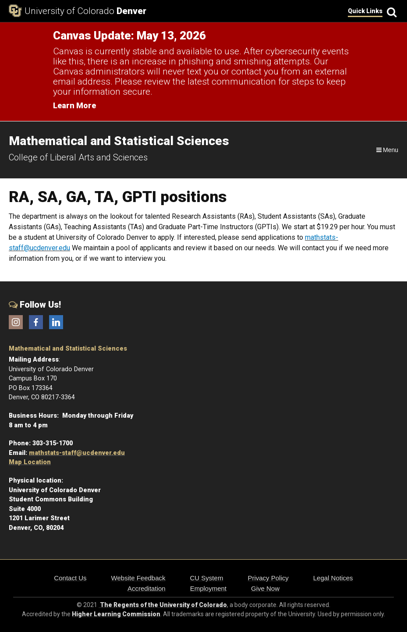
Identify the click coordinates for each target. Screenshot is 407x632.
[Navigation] (386, 149)
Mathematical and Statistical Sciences (68, 348)
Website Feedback (138, 578)
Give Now (265, 588)
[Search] (390, 11)
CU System (206, 578)
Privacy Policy (268, 578)
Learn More (74, 105)
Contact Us (70, 578)
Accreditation (146, 588)
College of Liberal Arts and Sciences (78, 157)
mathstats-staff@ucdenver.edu (77, 453)
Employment (208, 588)
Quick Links (365, 10)
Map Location (30, 462)
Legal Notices (333, 578)
